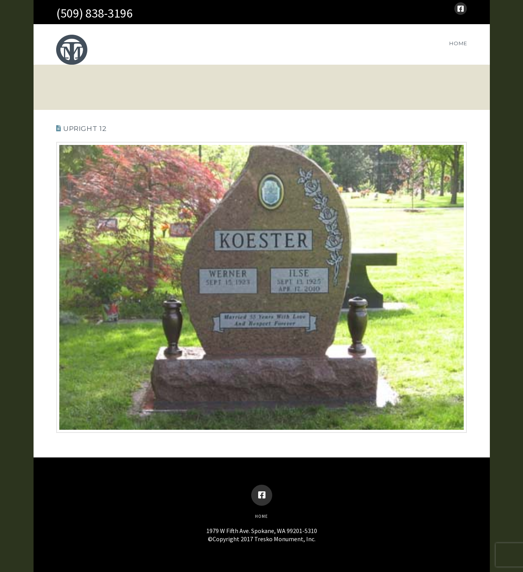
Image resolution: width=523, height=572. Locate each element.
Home (261, 516)
